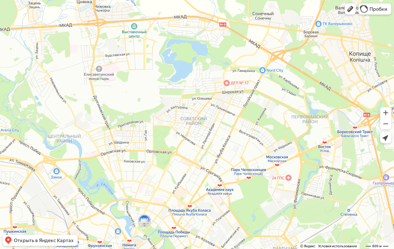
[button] (350, 9)
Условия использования (337, 246)
